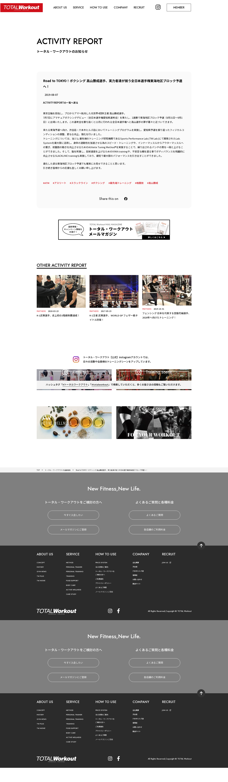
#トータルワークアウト (75, 408)
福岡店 (135, 589)
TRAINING (71, 590)
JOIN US (167, 576)
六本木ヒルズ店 (139, 585)
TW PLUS (41, 590)
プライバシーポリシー (105, 597)
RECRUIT (142, 7)
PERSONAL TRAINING (76, 585)
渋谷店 (135, 581)
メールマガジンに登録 (105, 606)
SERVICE (79, 7)
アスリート (60, 183)
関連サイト (137, 598)
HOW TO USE (101, 7)
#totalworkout (100, 408)
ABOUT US (61, 7)
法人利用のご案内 (103, 581)
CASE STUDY (72, 608)
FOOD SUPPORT (74, 595)
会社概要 (136, 576)
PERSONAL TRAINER (76, 581)
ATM (47, 183)
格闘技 (140, 183)
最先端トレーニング (120, 183)
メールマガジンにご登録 (73, 544)
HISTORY (41, 581)
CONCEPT (42, 576)
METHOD (70, 576)
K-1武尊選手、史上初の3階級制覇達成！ (58, 315)
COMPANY (123, 7)
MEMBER (182, 7)
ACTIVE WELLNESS (75, 604)
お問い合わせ (138, 593)
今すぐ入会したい (73, 529)
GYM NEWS (42, 585)
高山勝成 (153, 183)
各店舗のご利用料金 (154, 544)
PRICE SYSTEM (102, 576)
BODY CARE (72, 599)
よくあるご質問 (154, 529)
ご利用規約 (100, 593)
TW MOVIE (42, 595)
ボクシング (99, 183)
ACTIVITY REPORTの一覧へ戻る (60, 102)
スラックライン (79, 183)
